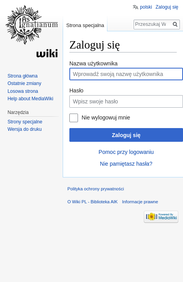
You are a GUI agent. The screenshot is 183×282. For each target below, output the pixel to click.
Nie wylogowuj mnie (106, 117)
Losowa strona (22, 91)
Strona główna (22, 76)
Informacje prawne (140, 201)
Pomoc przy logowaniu (126, 152)
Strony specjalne (24, 122)
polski (146, 7)
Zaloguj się (126, 135)
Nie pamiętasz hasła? (126, 164)
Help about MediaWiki (30, 98)
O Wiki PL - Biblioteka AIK (92, 201)
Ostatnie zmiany (24, 83)
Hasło (76, 90)
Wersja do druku (24, 129)
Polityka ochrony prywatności (95, 188)
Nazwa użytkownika (93, 63)
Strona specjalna (85, 25)
